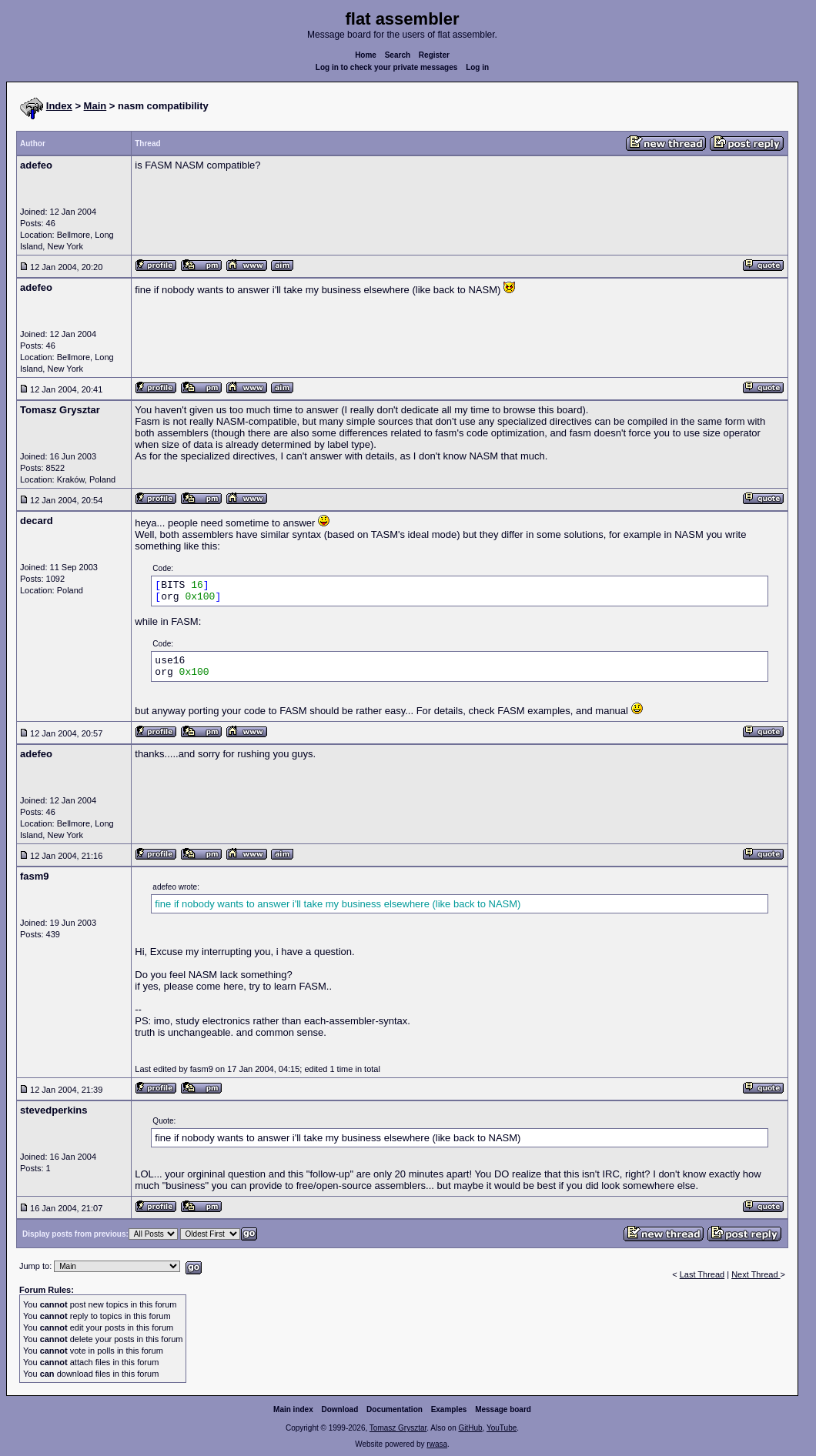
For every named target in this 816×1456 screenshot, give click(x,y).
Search (397, 55)
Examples (449, 1409)
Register (434, 55)
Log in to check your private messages (387, 67)
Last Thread (702, 1274)
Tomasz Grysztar (398, 1428)
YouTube (502, 1428)
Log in (477, 67)
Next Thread (755, 1274)
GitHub (470, 1428)
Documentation (394, 1409)
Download (340, 1409)
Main (95, 106)
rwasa (436, 1444)
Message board (503, 1409)
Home (365, 55)
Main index (293, 1409)
